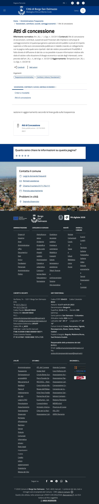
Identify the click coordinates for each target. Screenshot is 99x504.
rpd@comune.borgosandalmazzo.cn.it (70, 348)
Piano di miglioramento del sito (23, 393)
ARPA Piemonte (59, 414)
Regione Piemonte (59, 399)
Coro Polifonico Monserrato (63, 371)
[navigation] (4, 10)
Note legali (22, 446)
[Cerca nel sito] (83, 10)
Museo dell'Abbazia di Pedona (48, 389)
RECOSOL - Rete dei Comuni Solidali (50, 381)
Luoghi (82, 240)
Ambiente (40, 241)
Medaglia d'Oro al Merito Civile (39, 11)
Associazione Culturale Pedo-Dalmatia (51, 414)
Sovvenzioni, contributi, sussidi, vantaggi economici (36, 23)
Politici (20, 274)
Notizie (70, 234)
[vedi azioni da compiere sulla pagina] (31, 67)
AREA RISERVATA (48, 500)
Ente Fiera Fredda (43, 392)
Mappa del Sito (23, 471)
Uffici (20, 248)
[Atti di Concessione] (18, 125)
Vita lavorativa (55, 284)
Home (15, 21)
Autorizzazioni (42, 259)
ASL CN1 (56, 410)
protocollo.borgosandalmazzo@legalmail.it (29, 318)
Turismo (52, 281)
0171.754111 (21, 304)
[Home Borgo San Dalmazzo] (38, 10)
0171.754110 (22, 307)
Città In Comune (64, 491)
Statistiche (22, 468)
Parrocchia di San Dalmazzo (47, 396)
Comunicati (72, 238)
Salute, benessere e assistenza (54, 263)
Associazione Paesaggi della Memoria (66, 378)
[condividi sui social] (19, 67)
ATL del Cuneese (43, 367)
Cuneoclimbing (42, 403)
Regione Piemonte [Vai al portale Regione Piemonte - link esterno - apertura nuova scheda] (19, 3)
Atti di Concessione (31, 125)
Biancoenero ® (68, 495)
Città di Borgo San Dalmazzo (41, 9)
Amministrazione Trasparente (32, 21)
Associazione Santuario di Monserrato (67, 392)
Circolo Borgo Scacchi (44, 374)
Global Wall (41, 371)
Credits (20, 457)
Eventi (82, 236)
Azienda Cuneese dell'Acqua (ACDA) (66, 367)
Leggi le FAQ (22, 399)
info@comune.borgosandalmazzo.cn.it (32, 320)
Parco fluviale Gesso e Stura (47, 378)
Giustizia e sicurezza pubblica (53, 238)
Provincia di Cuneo (59, 407)
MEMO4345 (57, 403)
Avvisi (70, 266)
